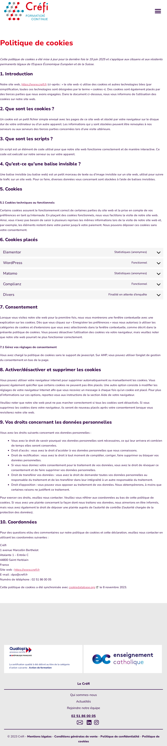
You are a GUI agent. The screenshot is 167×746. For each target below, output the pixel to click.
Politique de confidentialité (119, 736)
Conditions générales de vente (76, 736)
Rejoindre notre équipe (83, 708)
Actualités (83, 701)
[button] (158, 11)
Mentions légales (39, 736)
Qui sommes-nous (83, 695)
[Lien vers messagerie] (79, 722)
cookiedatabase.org (82, 587)
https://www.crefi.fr (34, 84)
